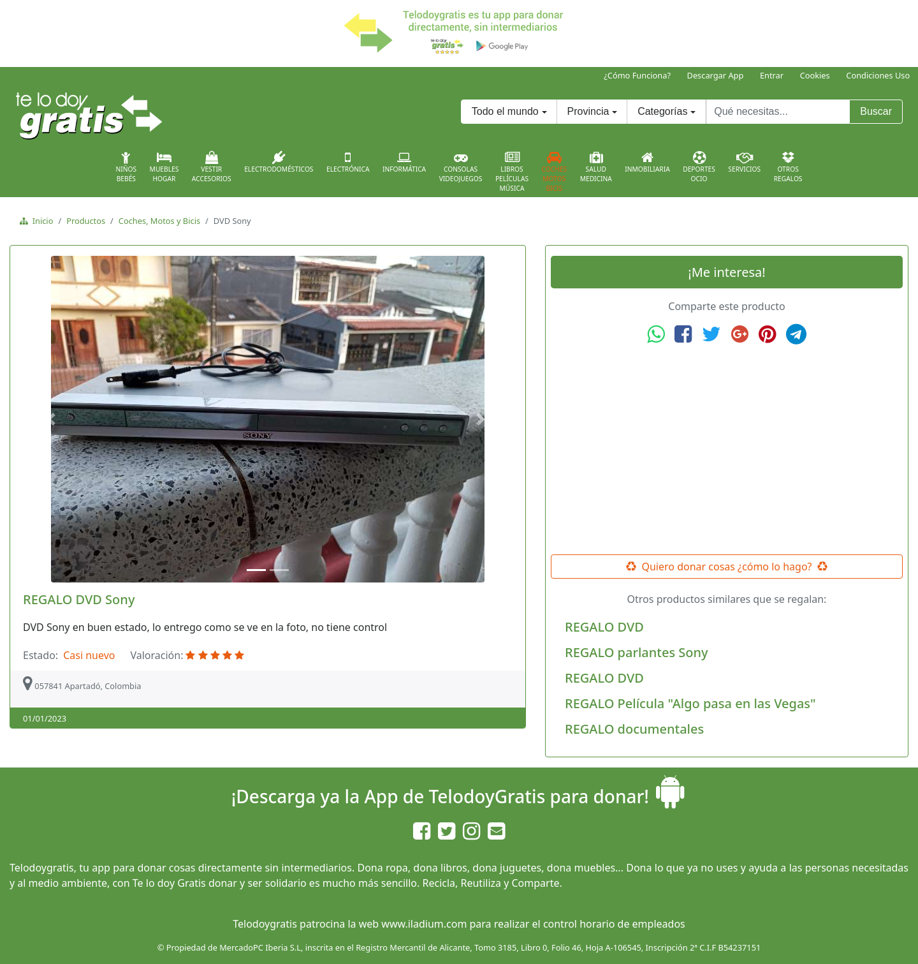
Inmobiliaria (647, 162)
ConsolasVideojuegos (461, 167)
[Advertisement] (727, 449)
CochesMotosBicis (554, 172)
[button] (53, 419)
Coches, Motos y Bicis (159, 220)
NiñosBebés (125, 167)
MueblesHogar (164, 167)
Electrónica (348, 162)
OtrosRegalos (788, 167)
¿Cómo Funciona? (637, 75)
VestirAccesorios (211, 167)
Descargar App (715, 75)
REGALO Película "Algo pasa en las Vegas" (690, 703)
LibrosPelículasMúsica (511, 172)
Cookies (815, 75)
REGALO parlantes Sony (636, 652)
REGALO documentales (634, 729)
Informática (404, 162)
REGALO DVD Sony (79, 599)
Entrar (771, 75)
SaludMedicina (596, 167)
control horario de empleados (614, 924)
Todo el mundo (505, 111)
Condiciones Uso (878, 75)
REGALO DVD (604, 626)
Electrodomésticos (278, 162)
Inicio (40, 220)
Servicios (744, 162)
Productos (85, 220)
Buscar (876, 111)
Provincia (588, 111)
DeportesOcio (699, 167)
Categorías (662, 111)
